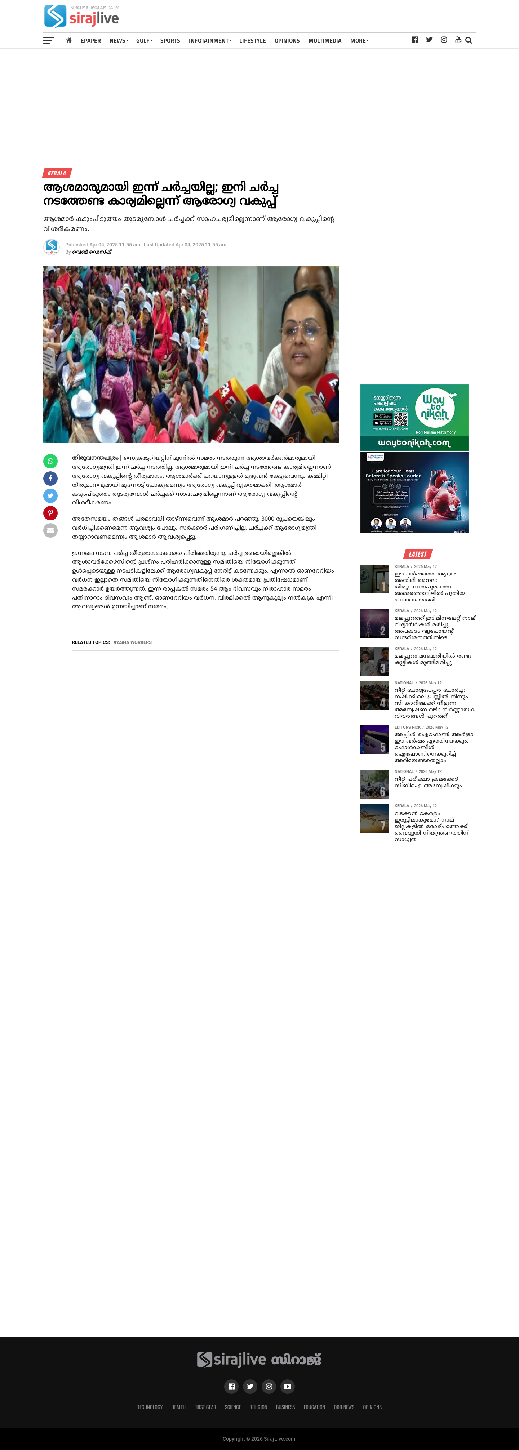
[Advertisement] (344, 19)
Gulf (143, 40)
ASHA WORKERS (134, 642)
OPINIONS (287, 40)
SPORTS (170, 40)
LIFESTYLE (252, 40)
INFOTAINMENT (209, 40)
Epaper (91, 40)
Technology (150, 1407)
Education (314, 1407)
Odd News (344, 1407)
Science (233, 1407)
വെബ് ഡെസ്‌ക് (91, 252)
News (117, 40)
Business (285, 1407)
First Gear (205, 1407)
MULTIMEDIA (325, 40)
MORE (358, 40)
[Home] (68, 40)
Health (179, 1407)
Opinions (372, 1407)
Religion (258, 1407)
